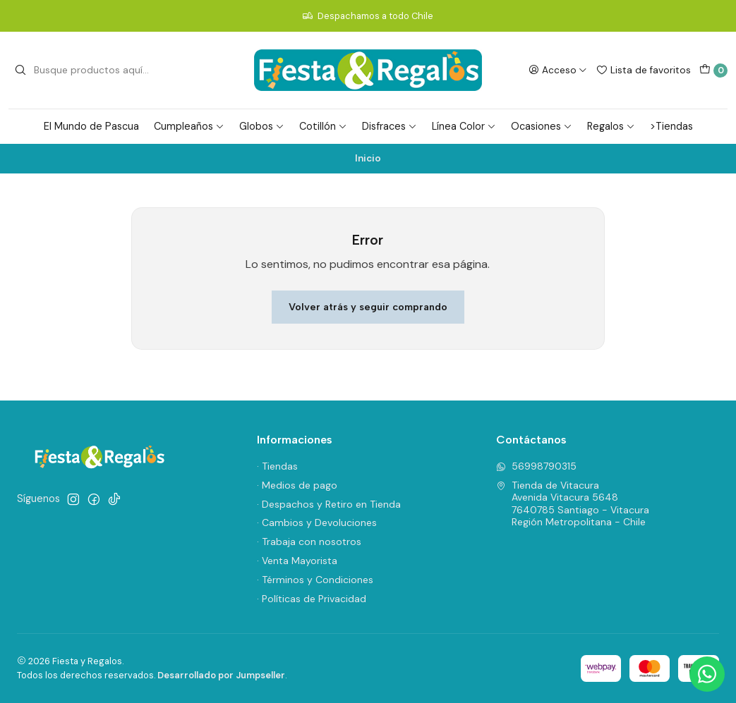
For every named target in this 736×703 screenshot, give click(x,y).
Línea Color (464, 126)
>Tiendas (671, 126)
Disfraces (389, 126)
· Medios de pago (297, 485)
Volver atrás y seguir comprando (368, 306)
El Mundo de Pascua (91, 126)
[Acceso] (558, 69)
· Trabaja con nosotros (309, 541)
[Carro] (713, 70)
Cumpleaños (189, 126)
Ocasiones (541, 126)
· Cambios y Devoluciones (317, 522)
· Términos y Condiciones (315, 579)
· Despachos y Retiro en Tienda (329, 504)
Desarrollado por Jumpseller (221, 675)
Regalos (611, 126)
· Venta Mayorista (297, 560)
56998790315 (536, 466)
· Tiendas (277, 466)
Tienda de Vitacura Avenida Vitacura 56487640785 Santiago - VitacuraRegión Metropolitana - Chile (572, 504)
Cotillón (323, 126)
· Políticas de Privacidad (311, 598)
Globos (261, 126)
